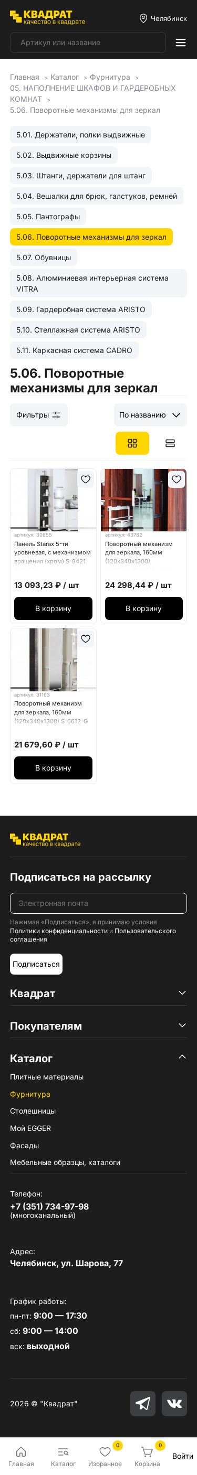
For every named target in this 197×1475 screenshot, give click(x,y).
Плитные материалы (47, 1076)
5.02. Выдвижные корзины (63, 155)
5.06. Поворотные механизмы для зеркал (91, 236)
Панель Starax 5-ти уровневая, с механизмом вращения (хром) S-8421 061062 (52, 554)
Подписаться (36, 963)
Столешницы (33, 1110)
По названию (142, 414)
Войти (182, 1455)
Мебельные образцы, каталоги (65, 1162)
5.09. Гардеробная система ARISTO (81, 309)
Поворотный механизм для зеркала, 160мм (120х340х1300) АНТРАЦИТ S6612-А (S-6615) (139, 554)
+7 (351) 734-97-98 (49, 1206)
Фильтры (38, 415)
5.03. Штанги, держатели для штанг (81, 175)
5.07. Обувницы (43, 257)
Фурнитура (30, 1093)
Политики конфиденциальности (59, 931)
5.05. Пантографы (48, 216)
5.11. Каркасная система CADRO (74, 350)
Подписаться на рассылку (80, 877)
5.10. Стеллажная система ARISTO (78, 329)
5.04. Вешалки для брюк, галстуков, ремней (96, 195)
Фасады (24, 1145)
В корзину (53, 608)
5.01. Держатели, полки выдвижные (80, 134)
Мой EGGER (30, 1128)
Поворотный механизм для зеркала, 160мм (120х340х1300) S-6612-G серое (51, 714)
